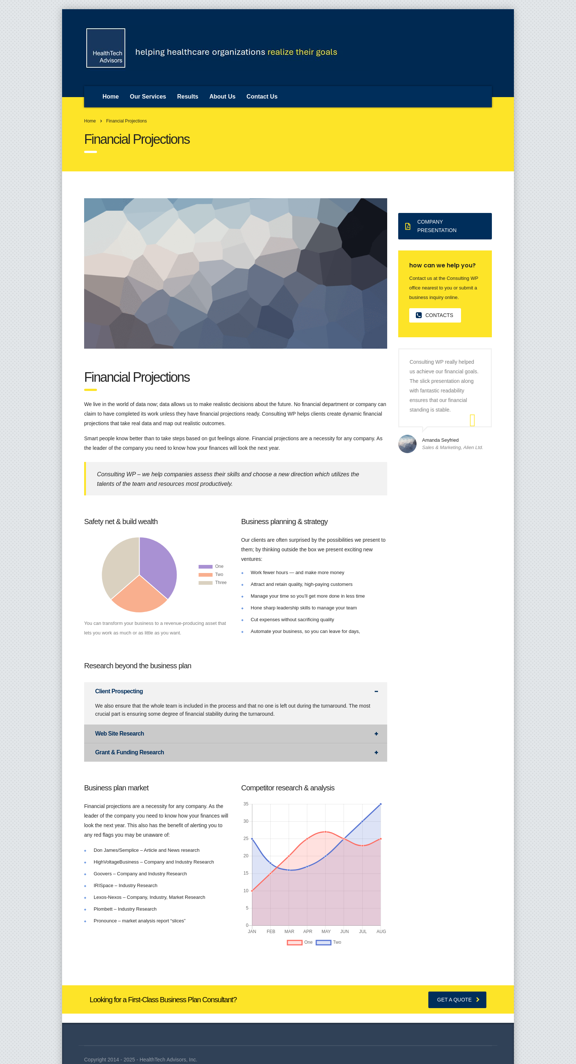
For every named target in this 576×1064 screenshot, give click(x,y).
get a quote (458, 1000)
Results (187, 96)
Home (110, 96)
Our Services (148, 96)
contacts (434, 315)
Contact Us (261, 96)
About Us (222, 96)
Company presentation (431, 226)
